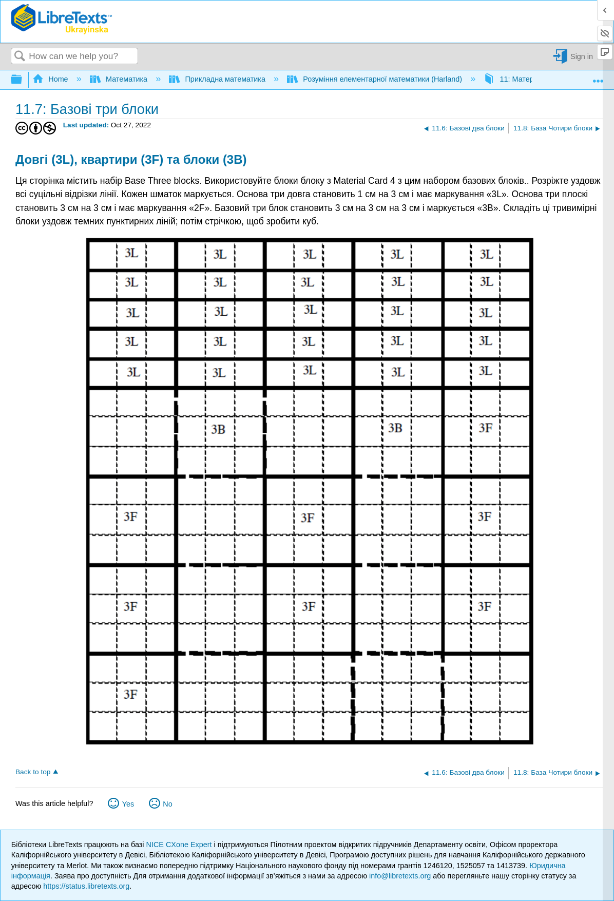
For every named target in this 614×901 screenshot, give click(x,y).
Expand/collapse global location (598, 77)
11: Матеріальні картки (532, 79)
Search (20, 57)
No (167, 804)
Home (51, 79)
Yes (128, 804)
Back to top (32, 772)
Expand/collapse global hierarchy (23, 79)
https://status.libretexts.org (86, 886)
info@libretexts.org (400, 876)
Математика (119, 79)
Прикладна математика (218, 79)
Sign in (581, 56)
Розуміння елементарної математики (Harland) (375, 79)
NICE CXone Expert (180, 844)
